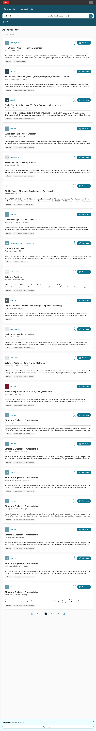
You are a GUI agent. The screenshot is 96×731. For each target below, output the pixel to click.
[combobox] (22, 16)
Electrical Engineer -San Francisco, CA (22, 219)
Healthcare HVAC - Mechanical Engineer (23, 48)
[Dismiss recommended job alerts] (93, 722)
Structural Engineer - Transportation (21, 420)
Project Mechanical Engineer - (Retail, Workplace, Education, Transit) (37, 76)
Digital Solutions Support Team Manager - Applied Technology (33, 305)
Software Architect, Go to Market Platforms (25, 363)
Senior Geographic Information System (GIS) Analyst (29, 391)
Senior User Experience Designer (20, 334)
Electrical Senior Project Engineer (20, 133)
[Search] (91, 16)
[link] (32, 614)
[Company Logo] (7, 43)
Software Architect (13, 277)
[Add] (74, 43)
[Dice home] (5, 2)
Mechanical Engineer (14, 248)
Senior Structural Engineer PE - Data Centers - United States (33, 105)
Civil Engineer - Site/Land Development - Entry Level (29, 191)
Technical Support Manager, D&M (20, 162)
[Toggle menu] (91, 2)
